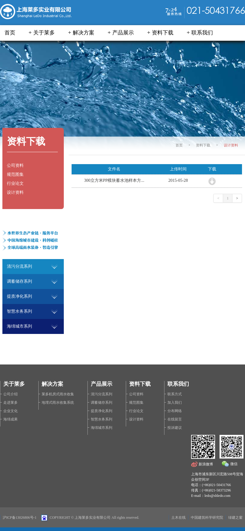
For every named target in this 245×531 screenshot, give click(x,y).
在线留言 (174, 419)
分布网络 (174, 411)
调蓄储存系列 (101, 402)
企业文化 (10, 411)
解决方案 (83, 33)
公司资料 (15, 165)
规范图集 (15, 174)
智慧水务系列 (101, 419)
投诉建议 (174, 428)
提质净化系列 (101, 411)
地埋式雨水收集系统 (58, 402)
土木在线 (178, 517)
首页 (9, 33)
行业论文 (15, 183)
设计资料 (231, 145)
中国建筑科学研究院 (207, 517)
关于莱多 (44, 33)
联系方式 (174, 394)
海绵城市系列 (101, 428)
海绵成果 (10, 419)
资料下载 (162, 33)
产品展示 (123, 33)
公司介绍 (10, 394)
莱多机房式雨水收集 (58, 394)
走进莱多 (10, 402)
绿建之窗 (235, 517)
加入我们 (174, 402)
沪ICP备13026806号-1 (20, 517)
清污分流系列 (101, 394)
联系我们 (202, 33)
